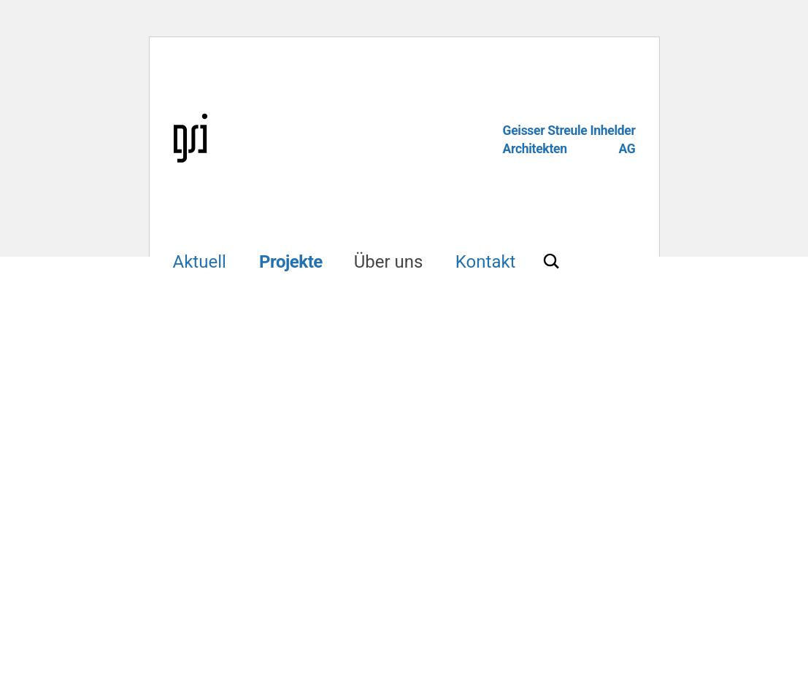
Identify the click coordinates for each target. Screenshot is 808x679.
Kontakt (485, 262)
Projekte (291, 262)
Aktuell (199, 262)
